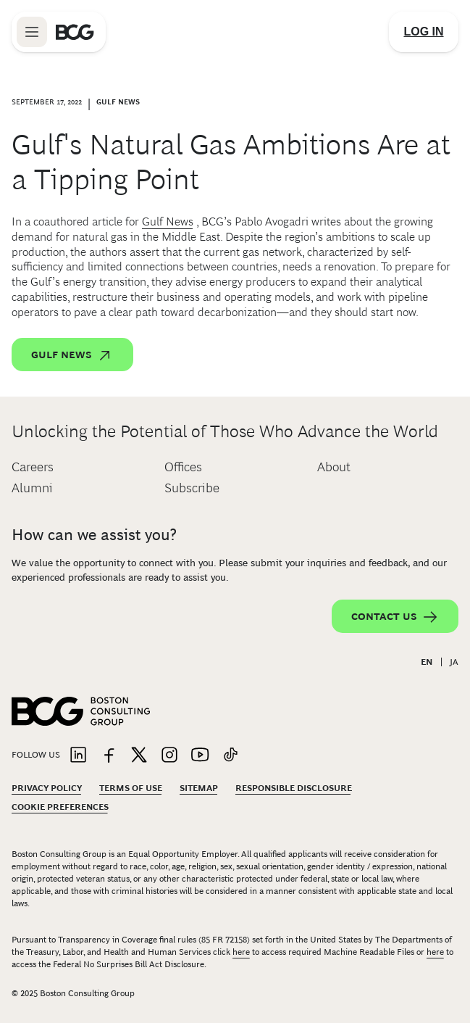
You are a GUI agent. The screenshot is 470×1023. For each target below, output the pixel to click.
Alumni (32, 488)
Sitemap (199, 788)
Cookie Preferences (60, 807)
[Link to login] (423, 32)
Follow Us (36, 755)
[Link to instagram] (169, 755)
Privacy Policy (47, 788)
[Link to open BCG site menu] (31, 32)
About (334, 467)
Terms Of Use (130, 788)
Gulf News (167, 221)
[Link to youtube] (199, 755)
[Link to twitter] (139, 755)
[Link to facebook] (108, 755)
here (241, 952)
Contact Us (395, 617)
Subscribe (191, 488)
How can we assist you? (94, 535)
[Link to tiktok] (230, 755)
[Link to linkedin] (78, 755)
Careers (33, 467)
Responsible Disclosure (293, 788)
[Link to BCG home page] (75, 31)
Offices (183, 467)
